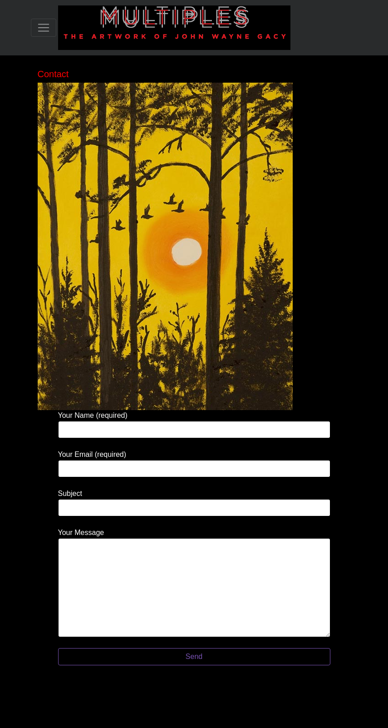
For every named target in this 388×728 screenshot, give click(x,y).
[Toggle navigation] (43, 28)
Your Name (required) (194, 424)
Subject (194, 503)
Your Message (194, 583)
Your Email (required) (194, 464)
